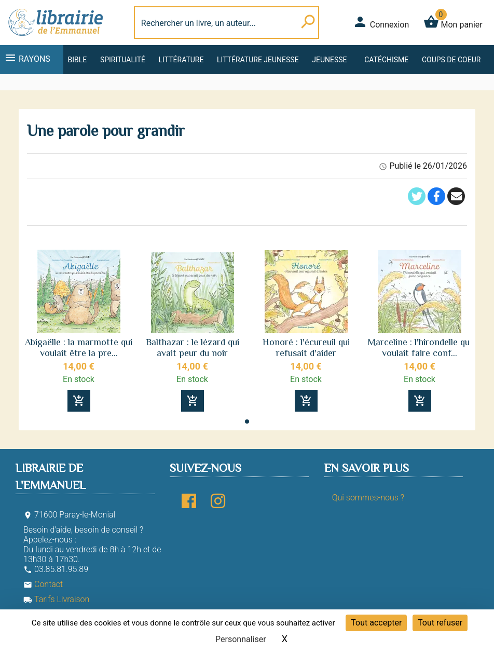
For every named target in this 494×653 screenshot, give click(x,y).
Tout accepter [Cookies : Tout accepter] (376, 623)
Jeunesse (329, 60)
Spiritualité (122, 60)
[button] (247, 421)
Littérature (181, 60)
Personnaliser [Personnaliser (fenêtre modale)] (240, 639)
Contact (43, 584)
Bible (77, 60)
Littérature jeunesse (258, 60)
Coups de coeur (451, 60)
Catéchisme (386, 60)
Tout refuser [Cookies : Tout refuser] (440, 623)
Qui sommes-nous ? (368, 497)
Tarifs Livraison (56, 599)
